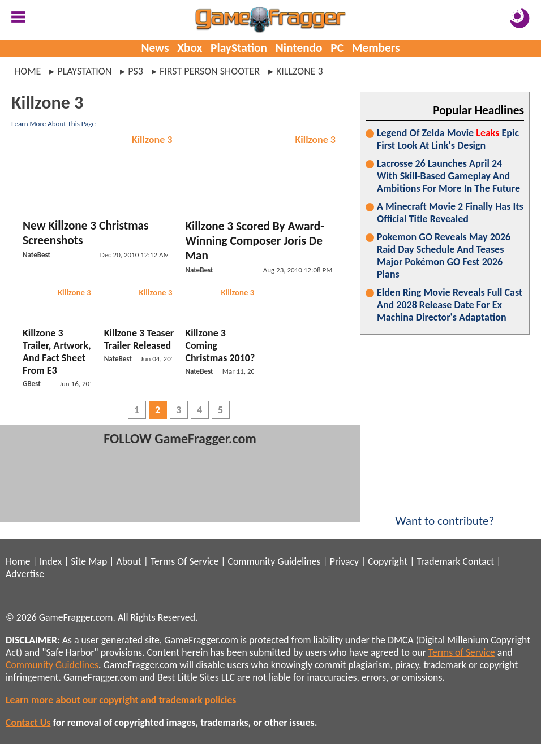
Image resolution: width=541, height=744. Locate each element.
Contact (478, 561)
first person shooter (210, 71)
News (155, 48)
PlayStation (239, 48)
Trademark (438, 561)
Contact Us (28, 722)
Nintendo (299, 48)
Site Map (89, 561)
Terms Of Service (184, 561)
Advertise (25, 574)
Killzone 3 (152, 139)
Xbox (189, 48)
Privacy (344, 561)
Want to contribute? (445, 513)
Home (27, 71)
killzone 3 (299, 71)
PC (337, 48)
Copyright (387, 561)
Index (51, 561)
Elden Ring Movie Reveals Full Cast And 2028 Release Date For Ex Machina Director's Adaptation (449, 304)
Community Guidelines (273, 561)
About (128, 561)
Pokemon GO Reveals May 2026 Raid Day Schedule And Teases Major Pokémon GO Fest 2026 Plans (443, 255)
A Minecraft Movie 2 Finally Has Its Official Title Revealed (450, 212)
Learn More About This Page (53, 123)
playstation (84, 71)
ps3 (135, 71)
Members (376, 48)
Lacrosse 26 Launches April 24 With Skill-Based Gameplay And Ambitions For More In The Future (448, 175)
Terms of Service (461, 652)
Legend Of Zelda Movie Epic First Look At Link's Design (448, 139)
